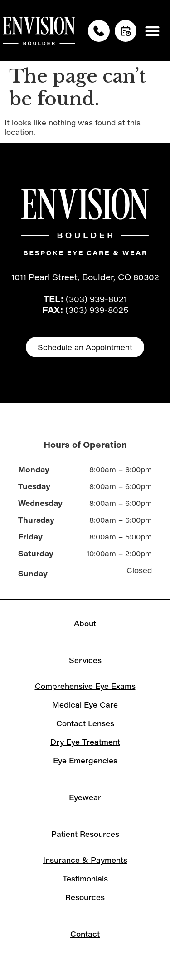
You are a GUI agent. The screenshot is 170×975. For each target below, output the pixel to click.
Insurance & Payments (85, 860)
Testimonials (85, 878)
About (85, 623)
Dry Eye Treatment (85, 742)
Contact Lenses (85, 723)
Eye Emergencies (85, 760)
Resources (85, 897)
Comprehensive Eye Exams (85, 686)
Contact (85, 934)
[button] (152, 30)
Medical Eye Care (85, 704)
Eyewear (85, 797)
